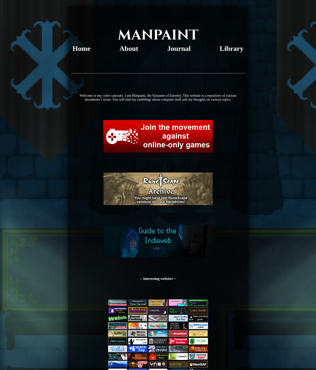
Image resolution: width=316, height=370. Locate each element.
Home (82, 48)
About (129, 48)
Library (231, 48)
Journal (179, 48)
